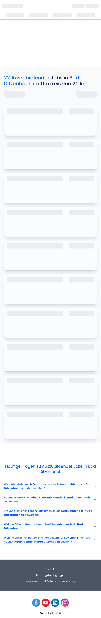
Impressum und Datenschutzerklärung (51, 581)
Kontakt (50, 569)
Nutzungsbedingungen (50, 575)
